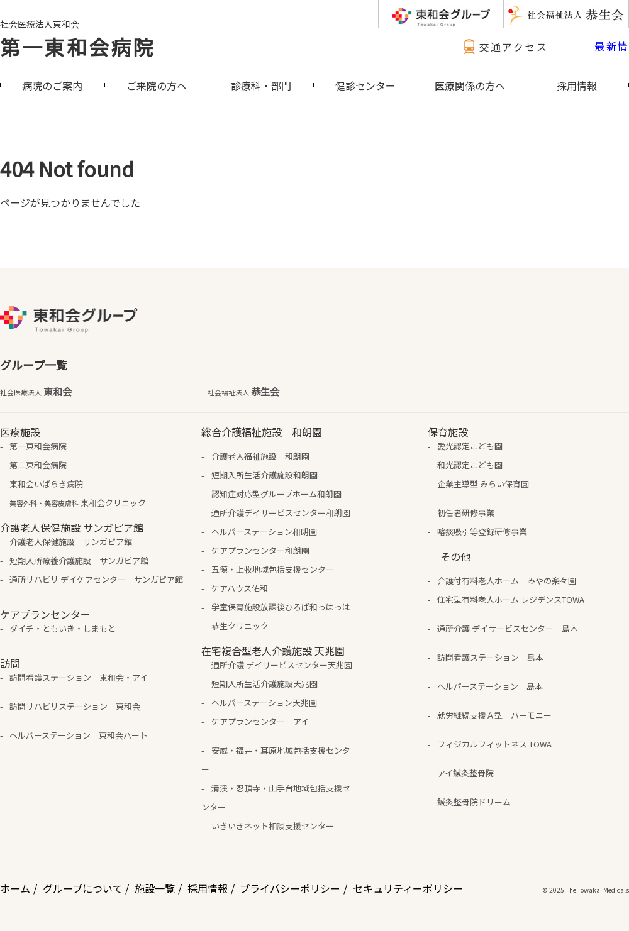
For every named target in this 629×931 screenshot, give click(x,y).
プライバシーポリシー (290, 888)
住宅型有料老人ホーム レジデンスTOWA (510, 599)
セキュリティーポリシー (408, 888)
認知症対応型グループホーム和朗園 (276, 494)
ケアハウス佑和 (239, 588)
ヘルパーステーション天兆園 (264, 702)
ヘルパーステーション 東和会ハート (78, 735)
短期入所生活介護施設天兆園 (264, 684)
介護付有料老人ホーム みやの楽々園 (506, 581)
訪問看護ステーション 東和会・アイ (78, 677)
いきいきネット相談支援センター (272, 826)
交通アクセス (504, 46)
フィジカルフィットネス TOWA (494, 744)
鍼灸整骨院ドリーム (474, 802)
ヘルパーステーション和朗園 (264, 531)
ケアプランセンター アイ (260, 721)
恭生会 (243, 391)
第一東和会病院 (77, 46)
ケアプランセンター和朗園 (260, 550)
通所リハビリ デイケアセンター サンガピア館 (96, 579)
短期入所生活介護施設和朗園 (264, 475)
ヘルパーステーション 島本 (490, 686)
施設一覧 (155, 888)
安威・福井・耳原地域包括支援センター (275, 759)
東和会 (36, 391)
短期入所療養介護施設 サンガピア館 (78, 560)
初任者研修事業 (465, 513)
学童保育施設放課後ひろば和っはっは (280, 607)
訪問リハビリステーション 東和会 (74, 706)
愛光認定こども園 (470, 446)
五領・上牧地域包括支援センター (272, 569)
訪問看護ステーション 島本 (490, 657)
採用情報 (207, 888)
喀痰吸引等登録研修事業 (482, 531)
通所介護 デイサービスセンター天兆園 (281, 665)
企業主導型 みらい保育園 (483, 484)
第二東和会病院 (38, 465)
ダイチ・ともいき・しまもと (62, 628)
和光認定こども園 (470, 465)
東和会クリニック (77, 503)
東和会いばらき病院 (46, 484)
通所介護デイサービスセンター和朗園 (280, 513)
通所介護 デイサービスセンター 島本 (507, 628)
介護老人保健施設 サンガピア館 (70, 542)
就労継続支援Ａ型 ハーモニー (494, 715)
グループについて (83, 888)
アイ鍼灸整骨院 (465, 773)
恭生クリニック (240, 626)
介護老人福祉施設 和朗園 (260, 456)
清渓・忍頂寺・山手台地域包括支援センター (275, 797)
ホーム (15, 888)
